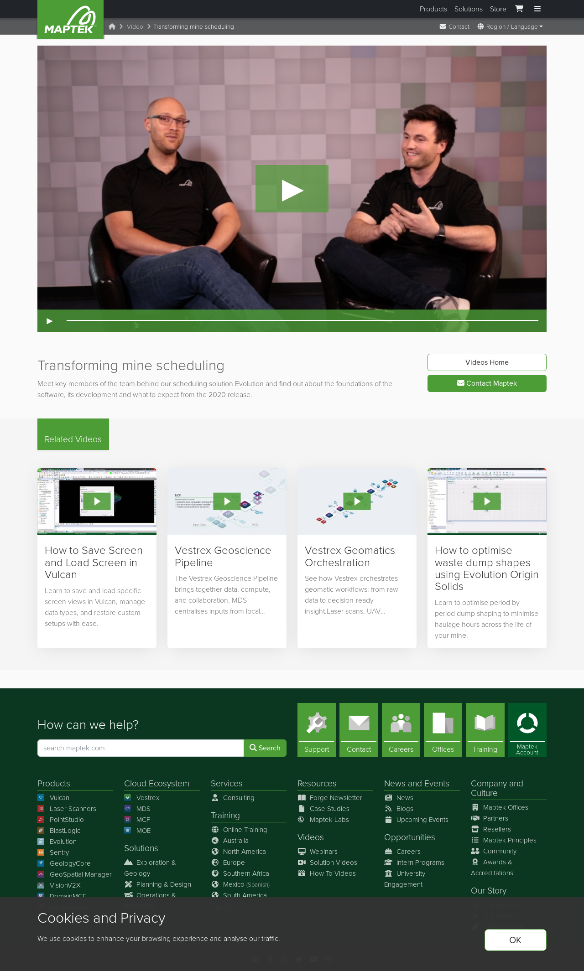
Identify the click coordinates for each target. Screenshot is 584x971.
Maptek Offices (499, 807)
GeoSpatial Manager (74, 874)
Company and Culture (497, 788)
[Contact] (358, 730)
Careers (402, 852)
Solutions (468, 9)
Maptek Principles (504, 840)
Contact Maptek (487, 383)
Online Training (239, 830)
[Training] (485, 730)
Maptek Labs (323, 820)
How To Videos (326, 873)
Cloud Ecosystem (156, 783)
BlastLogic (58, 831)
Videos (310, 837)
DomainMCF (61, 896)
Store (498, 9)
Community (493, 851)
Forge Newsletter (329, 798)
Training (225, 815)
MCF (137, 820)
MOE (137, 831)
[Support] (316, 730)
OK (515, 940)
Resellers (491, 829)
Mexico (240, 884)
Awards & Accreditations (492, 867)
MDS (137, 809)
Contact (454, 26)
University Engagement (404, 878)
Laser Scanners (66, 809)
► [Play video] (50, 320)
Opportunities (409, 837)
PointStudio (60, 820)
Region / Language (507, 26)
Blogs (398, 809)
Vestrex (141, 798)
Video (135, 26)
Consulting (233, 798)
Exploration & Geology (150, 867)
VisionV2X (59, 885)
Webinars (317, 852)
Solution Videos (327, 862)
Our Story (488, 890)
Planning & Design (157, 884)
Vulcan (53, 798)
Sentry (53, 852)
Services (227, 783)
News (395, 783)
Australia (230, 841)
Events (436, 783)
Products (433, 9)
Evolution (57, 842)
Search (265, 748)
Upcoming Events (416, 820)
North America (238, 852)
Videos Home (487, 362)
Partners (489, 818)
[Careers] (401, 730)
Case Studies (323, 809)
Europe (228, 862)
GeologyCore (64, 863)
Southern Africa (240, 873)
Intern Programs (414, 862)
